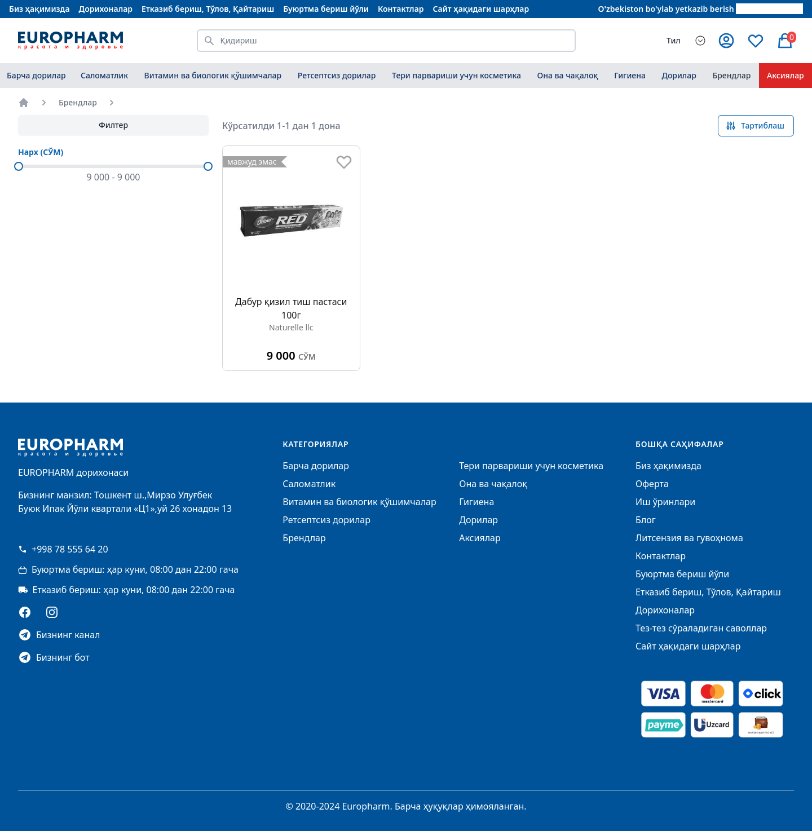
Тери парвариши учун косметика (456, 75)
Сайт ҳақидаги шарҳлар (481, 8)
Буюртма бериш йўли (326, 8)
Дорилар (679, 75)
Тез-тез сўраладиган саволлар (701, 628)
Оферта (652, 484)
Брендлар (731, 75)
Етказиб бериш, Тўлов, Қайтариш (208, 8)
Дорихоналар (106, 8)
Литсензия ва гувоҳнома (689, 538)
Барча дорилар (36, 75)
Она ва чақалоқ (567, 75)
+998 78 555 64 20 (63, 549)
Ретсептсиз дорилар (337, 75)
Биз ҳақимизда (39, 8)
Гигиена (630, 75)
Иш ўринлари (665, 502)
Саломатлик (104, 75)
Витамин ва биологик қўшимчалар (213, 75)
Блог (646, 520)
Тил (674, 40)
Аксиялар (479, 538)
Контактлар (401, 8)
